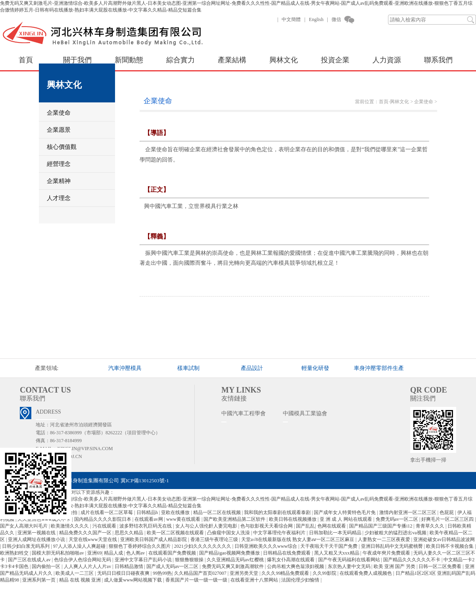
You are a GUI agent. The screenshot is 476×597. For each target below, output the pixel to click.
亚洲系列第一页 (39, 580)
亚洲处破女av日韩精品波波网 (444, 539)
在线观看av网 (149, 519)
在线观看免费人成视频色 (366, 573)
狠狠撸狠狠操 (190, 559)
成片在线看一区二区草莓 (107, 512)
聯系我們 (438, 60)
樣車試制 (188, 368)
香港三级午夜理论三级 (214, 539)
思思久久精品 (129, 532)
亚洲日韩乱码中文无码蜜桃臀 (392, 546)
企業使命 (423, 101)
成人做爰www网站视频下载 (133, 580)
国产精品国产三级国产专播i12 (381, 526)
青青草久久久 (430, 526)
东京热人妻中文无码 (350, 566)
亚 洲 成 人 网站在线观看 (346, 519)
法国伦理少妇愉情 (301, 580)
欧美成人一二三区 (75, 573)
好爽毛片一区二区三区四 (448, 519)
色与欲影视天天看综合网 (267, 526)
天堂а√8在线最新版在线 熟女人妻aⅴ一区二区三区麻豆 (298, 539)
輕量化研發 (315, 368)
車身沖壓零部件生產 (379, 368)
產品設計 (252, 368)
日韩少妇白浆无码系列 (26, 546)
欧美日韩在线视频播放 (293, 519)
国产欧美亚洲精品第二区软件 (235, 519)
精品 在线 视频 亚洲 (80, 580)
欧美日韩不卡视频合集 (450, 546)
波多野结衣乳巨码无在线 (146, 526)
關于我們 (77, 60)
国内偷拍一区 (46, 566)
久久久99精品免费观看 (285, 573)
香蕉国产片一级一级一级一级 (196, 580)
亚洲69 (94, 553)
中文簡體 (291, 19)
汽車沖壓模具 (125, 368)
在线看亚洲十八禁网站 (254, 580)
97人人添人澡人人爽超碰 (80, 546)
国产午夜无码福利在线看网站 (349, 559)
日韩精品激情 (129, 566)
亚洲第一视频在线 (37, 532)
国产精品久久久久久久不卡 (412, 559)
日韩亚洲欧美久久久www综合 (266, 546)
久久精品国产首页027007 (201, 573)
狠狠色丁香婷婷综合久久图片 (140, 546)
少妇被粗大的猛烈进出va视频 (396, 532)
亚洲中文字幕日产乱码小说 (144, 559)
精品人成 (114, 553)
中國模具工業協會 (305, 413)
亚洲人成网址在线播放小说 (37, 539)
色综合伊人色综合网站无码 (83, 559)
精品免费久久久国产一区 (86, 532)
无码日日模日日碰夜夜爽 (124, 573)
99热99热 (162, 573)
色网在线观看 (332, 526)
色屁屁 (447, 512)
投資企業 (335, 60)
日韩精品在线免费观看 (287, 553)
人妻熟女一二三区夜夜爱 (384, 539)
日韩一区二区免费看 (440, 566)
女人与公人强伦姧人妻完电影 (206, 526)
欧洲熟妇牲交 (15, 553)
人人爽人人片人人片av (88, 566)
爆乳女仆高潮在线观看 (291, 559)
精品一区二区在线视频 (217, 512)
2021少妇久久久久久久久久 (203, 546)
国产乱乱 (305, 526)
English (316, 19)
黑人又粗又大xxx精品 (337, 553)
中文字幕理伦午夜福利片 (280, 532)
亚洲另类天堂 (244, 573)
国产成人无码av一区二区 (173, 566)
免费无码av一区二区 (397, 519)
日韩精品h (147, 512)
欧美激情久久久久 (70, 526)
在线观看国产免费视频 (172, 553)
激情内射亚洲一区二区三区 (408, 512)
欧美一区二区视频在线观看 (176, 532)
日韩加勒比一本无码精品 (336, 532)
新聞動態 (129, 60)
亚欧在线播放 (176, 512)
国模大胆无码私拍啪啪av (58, 553)
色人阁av (136, 553)
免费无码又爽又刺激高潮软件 (233, 566)
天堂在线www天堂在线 (93, 539)
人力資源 (386, 60)
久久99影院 (325, 573)
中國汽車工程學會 (243, 413)
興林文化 (283, 60)
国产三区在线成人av (30, 559)
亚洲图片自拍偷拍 (59, 512)
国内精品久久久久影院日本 (103, 519)
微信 (336, 19)
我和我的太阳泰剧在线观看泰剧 (278, 512)
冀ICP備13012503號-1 (145, 480)
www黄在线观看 (184, 519)
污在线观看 (104, 526)
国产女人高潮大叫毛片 (24, 526)
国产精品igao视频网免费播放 (230, 553)
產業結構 (232, 60)
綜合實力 (180, 60)
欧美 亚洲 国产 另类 (395, 566)
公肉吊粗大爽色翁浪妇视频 (296, 566)
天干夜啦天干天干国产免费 (329, 546)
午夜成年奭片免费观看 (387, 553)
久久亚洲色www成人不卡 (44, 519)
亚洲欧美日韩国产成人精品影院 (154, 539)
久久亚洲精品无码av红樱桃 (236, 559)
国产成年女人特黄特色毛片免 (345, 512)
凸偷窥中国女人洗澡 (229, 532)
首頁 (26, 60)
